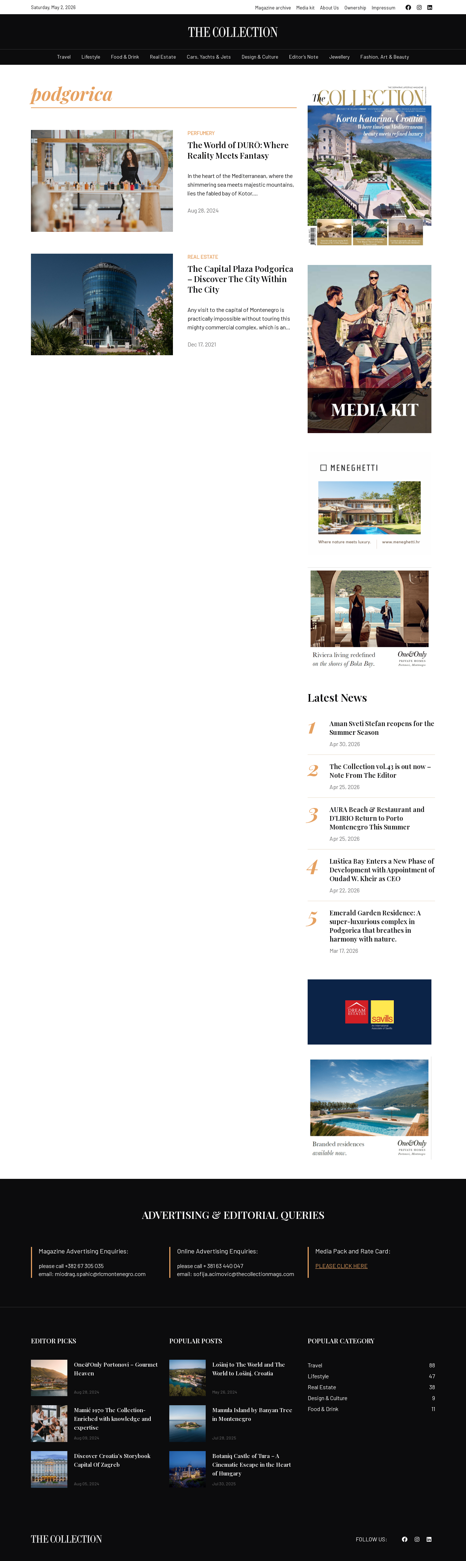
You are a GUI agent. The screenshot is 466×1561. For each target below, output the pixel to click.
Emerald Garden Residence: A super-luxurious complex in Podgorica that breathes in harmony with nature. (375, 925)
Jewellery (339, 57)
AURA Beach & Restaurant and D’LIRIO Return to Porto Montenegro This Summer (376, 818)
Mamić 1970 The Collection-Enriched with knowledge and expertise (112, 1418)
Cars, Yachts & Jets (209, 57)
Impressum (383, 8)
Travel (64, 57)
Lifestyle (91, 57)
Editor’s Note (303, 57)
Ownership (355, 8)
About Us (329, 8)
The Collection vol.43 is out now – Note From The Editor (380, 771)
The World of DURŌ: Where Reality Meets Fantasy (238, 150)
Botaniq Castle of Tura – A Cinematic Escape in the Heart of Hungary (251, 1464)
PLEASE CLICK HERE (341, 1265)
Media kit (305, 8)
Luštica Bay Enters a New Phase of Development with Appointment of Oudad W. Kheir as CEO (382, 870)
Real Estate (163, 57)
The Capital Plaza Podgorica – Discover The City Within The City (240, 279)
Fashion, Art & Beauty (384, 57)
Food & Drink (125, 57)
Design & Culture (260, 57)
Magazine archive (273, 8)
